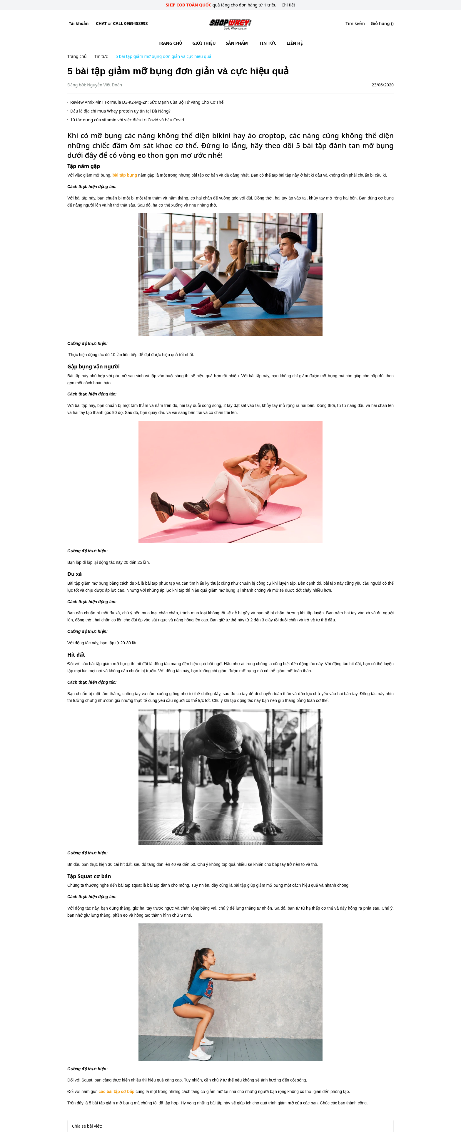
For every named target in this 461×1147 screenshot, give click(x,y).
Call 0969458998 (130, 23)
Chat (101, 23)
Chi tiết (288, 5)
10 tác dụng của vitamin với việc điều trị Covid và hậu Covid (127, 120)
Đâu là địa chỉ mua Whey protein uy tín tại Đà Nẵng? (120, 111)
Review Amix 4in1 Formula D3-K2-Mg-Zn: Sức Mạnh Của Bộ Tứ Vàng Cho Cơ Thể (146, 102)
